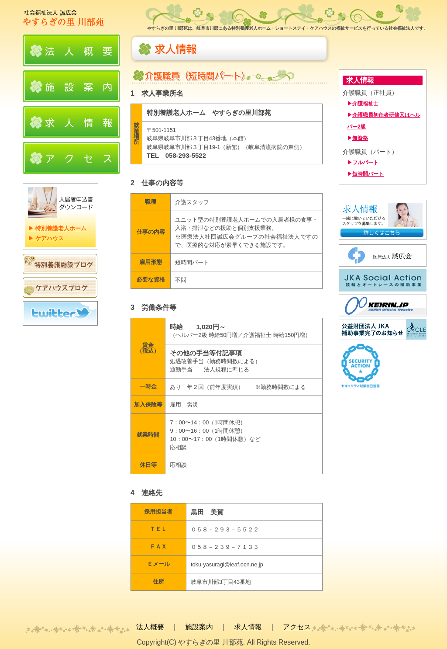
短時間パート (368, 174)
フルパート (365, 163)
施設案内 (199, 627)
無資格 (360, 138)
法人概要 (150, 627)
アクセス (297, 627)
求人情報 (248, 627)
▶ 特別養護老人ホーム (57, 228)
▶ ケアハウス (46, 238)
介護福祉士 (365, 104)
